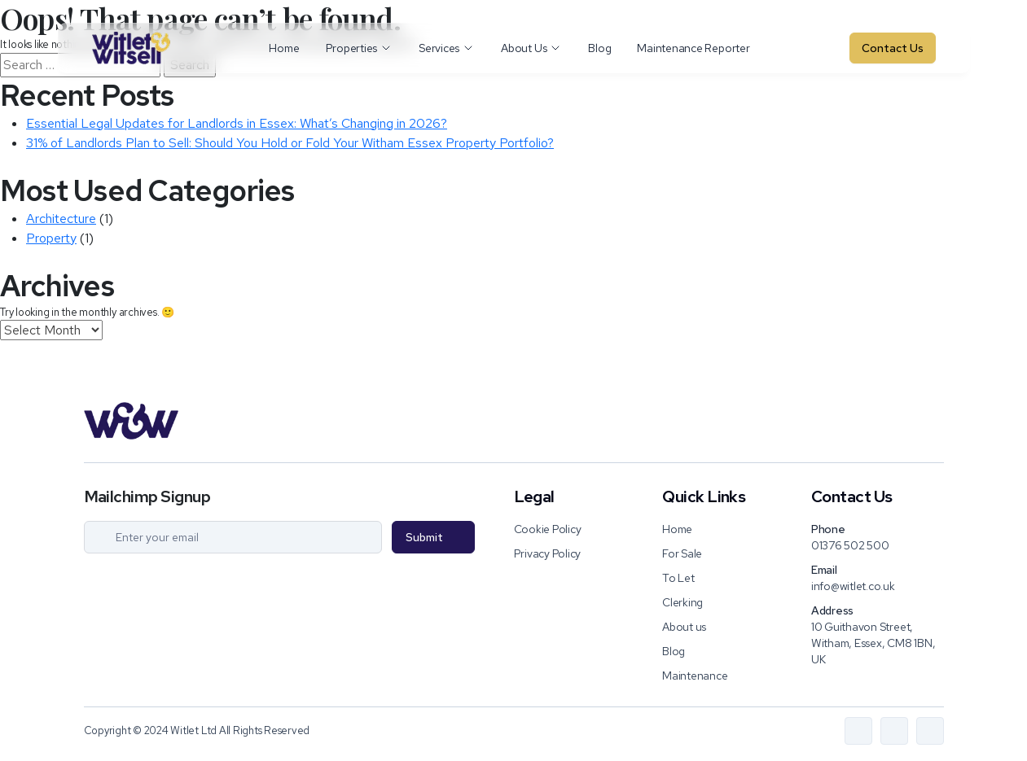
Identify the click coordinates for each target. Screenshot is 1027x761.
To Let (678, 578)
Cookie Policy (548, 529)
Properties (359, 48)
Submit (424, 537)
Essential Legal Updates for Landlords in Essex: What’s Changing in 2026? (236, 123)
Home (284, 48)
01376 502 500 (850, 545)
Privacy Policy (548, 553)
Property (51, 238)
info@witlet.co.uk (853, 586)
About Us (531, 48)
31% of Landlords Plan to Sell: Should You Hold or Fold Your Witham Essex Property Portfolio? (290, 142)
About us (684, 626)
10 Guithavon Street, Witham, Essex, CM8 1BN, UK (873, 643)
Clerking (682, 602)
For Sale (682, 553)
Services (447, 48)
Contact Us (893, 48)
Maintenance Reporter (693, 48)
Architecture (61, 218)
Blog (599, 48)
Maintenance (694, 675)
